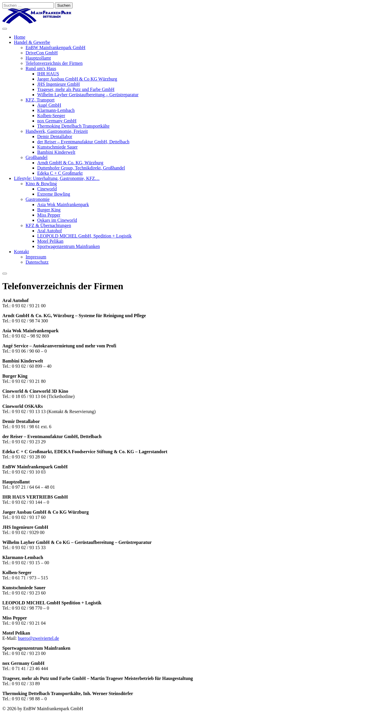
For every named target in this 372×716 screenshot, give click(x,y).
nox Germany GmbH (56, 120)
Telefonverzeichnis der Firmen (54, 63)
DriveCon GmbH (42, 52)
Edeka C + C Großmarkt (60, 173)
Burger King (48, 209)
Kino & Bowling (41, 183)
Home (19, 37)
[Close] (4, 273)
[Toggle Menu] (4, 29)
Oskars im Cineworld (57, 220)
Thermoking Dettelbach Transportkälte (73, 126)
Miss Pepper (48, 215)
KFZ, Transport (40, 99)
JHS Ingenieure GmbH (58, 84)
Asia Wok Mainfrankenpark (63, 204)
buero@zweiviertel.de (38, 638)
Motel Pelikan (50, 241)
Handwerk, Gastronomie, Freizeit (57, 131)
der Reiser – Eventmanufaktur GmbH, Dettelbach (83, 141)
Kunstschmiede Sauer (57, 146)
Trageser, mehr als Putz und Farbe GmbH (76, 89)
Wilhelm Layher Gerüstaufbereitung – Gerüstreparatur (88, 94)
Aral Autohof (49, 230)
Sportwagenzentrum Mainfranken (68, 246)
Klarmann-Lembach (56, 110)
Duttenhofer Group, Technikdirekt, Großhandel (81, 167)
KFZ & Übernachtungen (48, 225)
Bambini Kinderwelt (56, 152)
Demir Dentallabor (54, 136)
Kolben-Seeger (51, 115)
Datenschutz (37, 262)
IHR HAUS (48, 73)
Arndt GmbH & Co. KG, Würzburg (70, 162)
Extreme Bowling (53, 194)
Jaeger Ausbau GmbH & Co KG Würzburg (77, 78)
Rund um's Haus (41, 68)
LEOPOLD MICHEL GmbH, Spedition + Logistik (84, 235)
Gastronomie (38, 199)
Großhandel (37, 157)
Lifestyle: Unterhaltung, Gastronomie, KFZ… (57, 178)
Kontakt (21, 251)
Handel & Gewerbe (32, 42)
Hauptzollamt (38, 58)
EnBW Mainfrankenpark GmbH (55, 47)
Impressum (36, 256)
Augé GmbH (49, 105)
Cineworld (47, 188)
